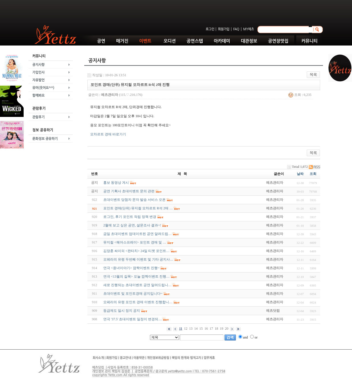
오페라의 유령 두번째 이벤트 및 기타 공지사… (138, 259)
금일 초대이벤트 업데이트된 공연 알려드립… (137, 234)
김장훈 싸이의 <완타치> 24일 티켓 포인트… (136, 251)
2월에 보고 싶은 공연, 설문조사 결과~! (132, 225)
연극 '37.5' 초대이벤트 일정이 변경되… (132, 319)
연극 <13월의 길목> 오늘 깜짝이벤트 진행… (136, 276)
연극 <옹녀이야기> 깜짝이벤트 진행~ (131, 268)
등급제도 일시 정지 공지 (121, 311)
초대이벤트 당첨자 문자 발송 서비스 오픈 (134, 200)
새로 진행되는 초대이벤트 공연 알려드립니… (137, 285)
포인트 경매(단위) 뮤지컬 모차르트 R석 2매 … (138, 208)
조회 (313, 174)
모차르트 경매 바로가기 (108, 134)
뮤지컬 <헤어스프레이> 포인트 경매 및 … (134, 242)
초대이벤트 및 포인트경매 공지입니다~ (132, 294)
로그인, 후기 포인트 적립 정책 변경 (129, 217)
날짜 (300, 174)
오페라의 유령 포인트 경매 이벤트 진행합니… (137, 302)
